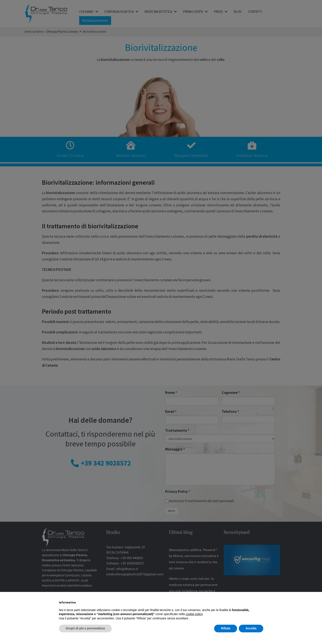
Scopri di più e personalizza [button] (85, 628)
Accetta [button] (251, 628)
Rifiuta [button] (225, 628)
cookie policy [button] (194, 614)
